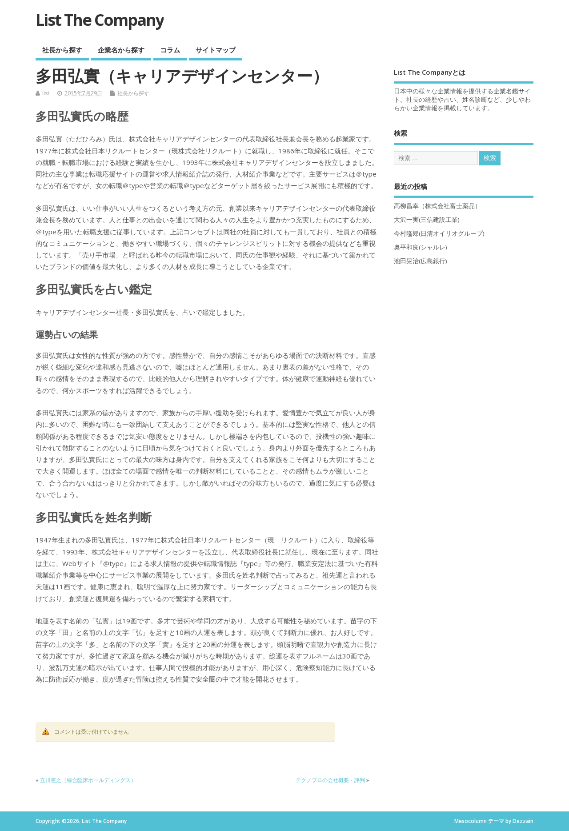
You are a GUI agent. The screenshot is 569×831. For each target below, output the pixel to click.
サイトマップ (216, 49)
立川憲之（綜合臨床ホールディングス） (88, 780)
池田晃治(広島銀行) (420, 261)
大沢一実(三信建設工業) (427, 220)
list (45, 93)
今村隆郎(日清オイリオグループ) (439, 233)
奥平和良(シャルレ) (420, 247)
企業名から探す (121, 49)
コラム (170, 49)
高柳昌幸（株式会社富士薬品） (437, 206)
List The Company (100, 20)
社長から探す (62, 49)
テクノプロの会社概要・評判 (330, 780)
